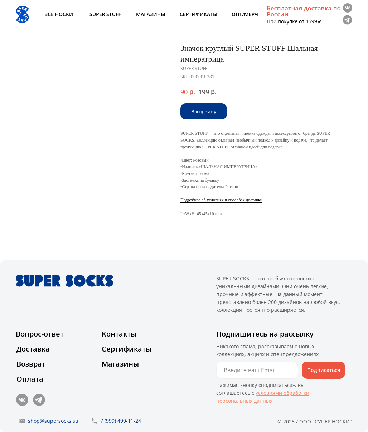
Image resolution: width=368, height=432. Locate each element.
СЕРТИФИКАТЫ (198, 14)
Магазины (120, 364)
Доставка (33, 349)
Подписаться (323, 370)
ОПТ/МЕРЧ (245, 14)
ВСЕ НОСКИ (58, 14)
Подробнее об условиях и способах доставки (221, 199)
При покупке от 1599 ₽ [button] (294, 21)
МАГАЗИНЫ (150, 14)
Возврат (30, 364)
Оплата (29, 379)
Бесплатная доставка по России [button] (304, 11)
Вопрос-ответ (40, 334)
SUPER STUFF (105, 14)
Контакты (119, 334)
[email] (257, 370)
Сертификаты (126, 349)
